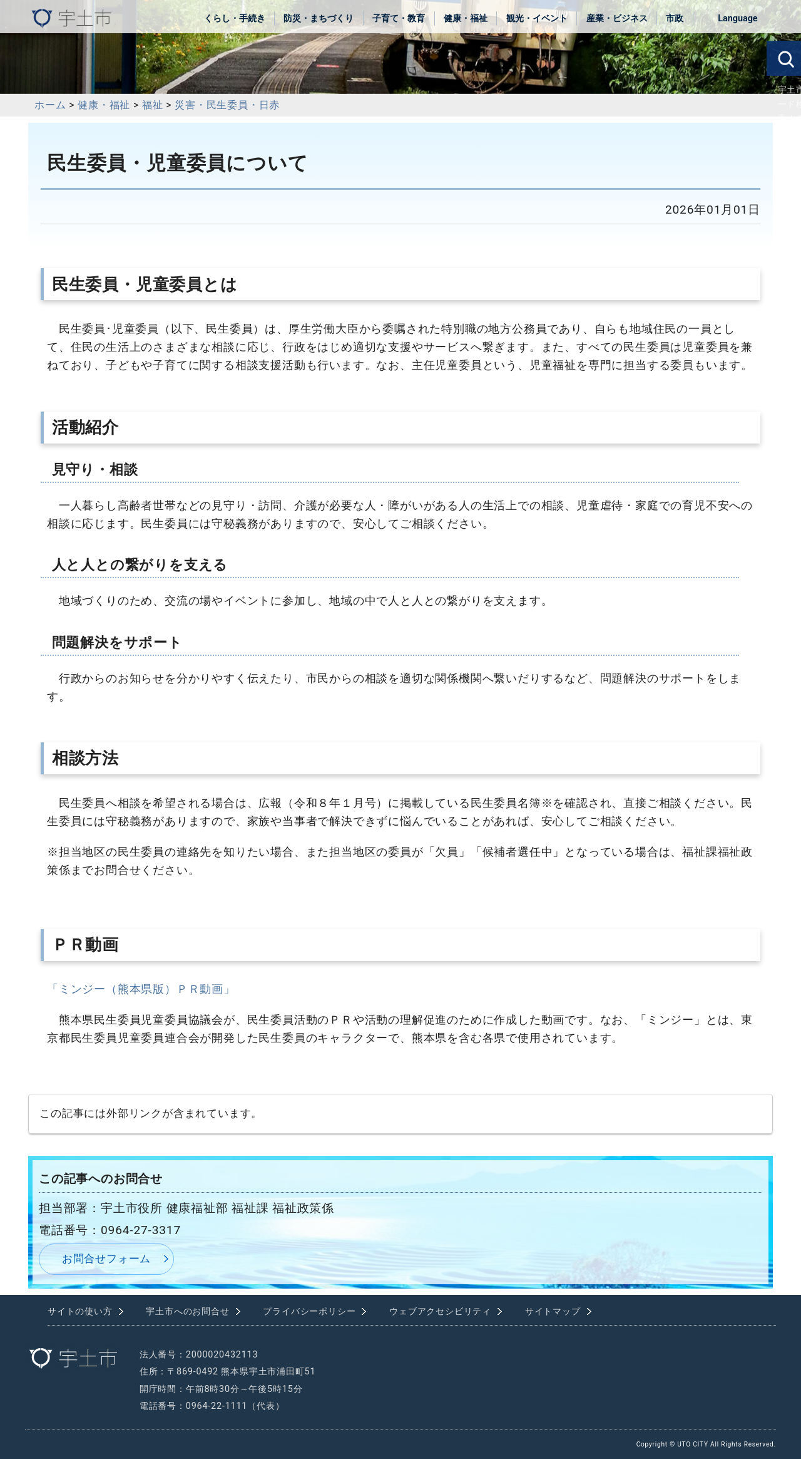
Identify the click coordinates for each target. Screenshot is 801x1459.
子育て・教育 (398, 18)
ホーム (50, 105)
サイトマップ (553, 1311)
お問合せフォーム (106, 1258)
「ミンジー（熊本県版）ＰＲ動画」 (141, 988)
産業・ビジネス (617, 18)
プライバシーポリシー (309, 1311)
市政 (674, 18)
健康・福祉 (465, 18)
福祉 (152, 105)
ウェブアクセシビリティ (440, 1311)
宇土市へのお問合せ (187, 1311)
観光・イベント (537, 18)
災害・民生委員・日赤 (227, 105)
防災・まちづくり (318, 18)
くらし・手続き (234, 18)
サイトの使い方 (80, 1311)
